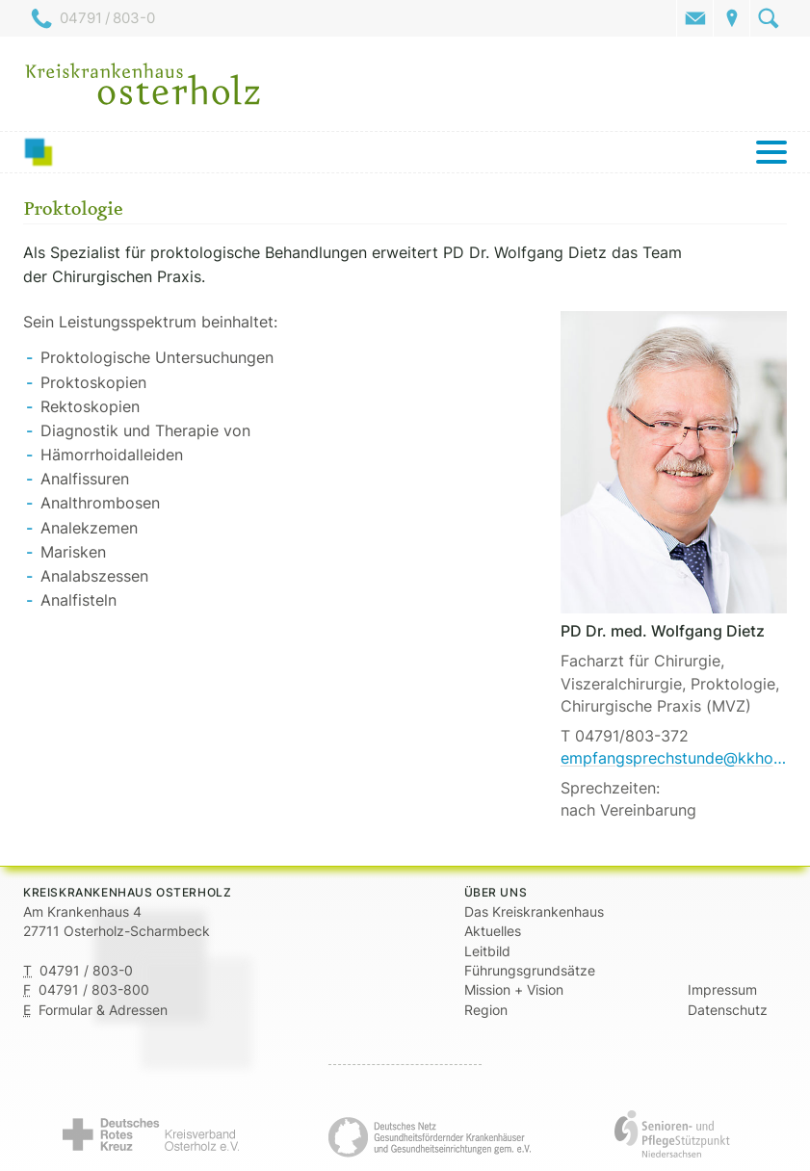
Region (486, 1010)
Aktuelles (492, 931)
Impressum (722, 990)
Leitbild (487, 951)
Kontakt (695, 18)
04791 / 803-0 (107, 18)
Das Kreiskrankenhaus (534, 912)
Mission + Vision (513, 990)
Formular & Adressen (103, 1010)
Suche (768, 18)
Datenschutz (728, 1010)
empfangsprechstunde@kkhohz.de (674, 758)
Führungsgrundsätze (529, 970)
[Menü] (405, 152)
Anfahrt (732, 18)
